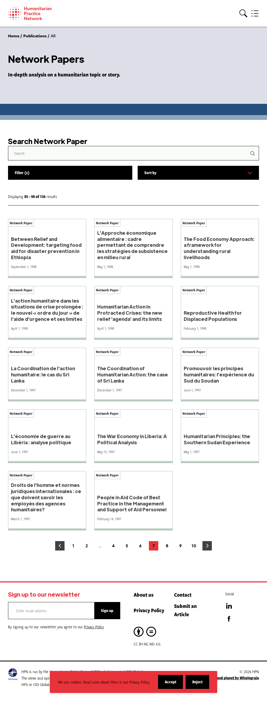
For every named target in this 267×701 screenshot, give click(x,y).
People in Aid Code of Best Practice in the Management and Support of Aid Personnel (132, 503)
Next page (207, 545)
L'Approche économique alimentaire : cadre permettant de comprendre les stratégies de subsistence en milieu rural (132, 245)
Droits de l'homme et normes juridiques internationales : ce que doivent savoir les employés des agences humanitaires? (46, 497)
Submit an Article (185, 610)
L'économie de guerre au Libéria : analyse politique (41, 439)
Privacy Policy (149, 610)
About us (143, 594)
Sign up (107, 610)
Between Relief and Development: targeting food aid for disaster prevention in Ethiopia (46, 248)
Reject (200, 684)
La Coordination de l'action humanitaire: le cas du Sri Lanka (43, 374)
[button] (243, 13)
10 (195, 546)
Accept (174, 684)
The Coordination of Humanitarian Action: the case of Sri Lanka (132, 374)
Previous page (60, 545)
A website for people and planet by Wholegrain (220, 678)
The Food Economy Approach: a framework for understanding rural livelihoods (219, 248)
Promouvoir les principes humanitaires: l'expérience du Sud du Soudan (219, 374)
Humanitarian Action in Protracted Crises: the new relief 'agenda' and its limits (129, 312)
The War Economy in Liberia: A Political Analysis (132, 439)
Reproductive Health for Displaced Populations (213, 316)
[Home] (37, 13)
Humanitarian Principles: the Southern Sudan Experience (217, 439)
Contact (182, 594)
